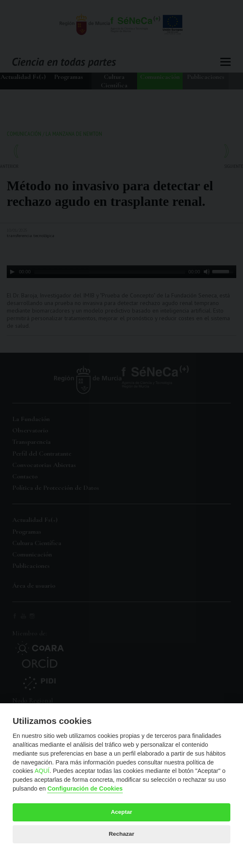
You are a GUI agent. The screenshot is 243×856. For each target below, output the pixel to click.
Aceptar (121, 812)
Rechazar (121, 834)
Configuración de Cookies (84, 788)
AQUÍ (42, 770)
